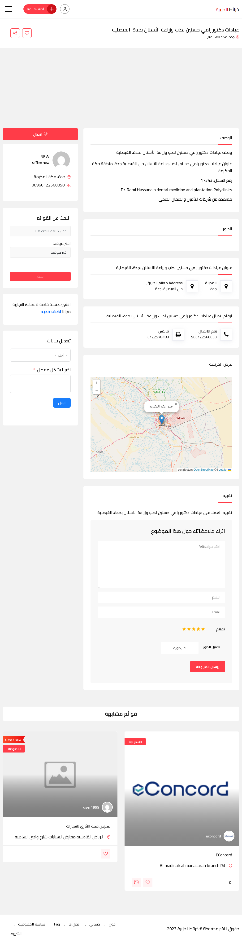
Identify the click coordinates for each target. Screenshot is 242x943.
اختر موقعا (61, 243)
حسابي (94, 924)
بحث (40, 276)
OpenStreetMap (204, 469)
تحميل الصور (211, 647)
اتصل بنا (75, 924)
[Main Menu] (9, 9)
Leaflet (225, 469)
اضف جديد (51, 311)
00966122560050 (51, 185)
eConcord (224, 855)
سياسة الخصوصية (31, 924)
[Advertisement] (121, 93)
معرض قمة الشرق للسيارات (88, 826)
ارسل (62, 402)
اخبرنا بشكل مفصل (54, 369)
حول (112, 924)
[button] (162, 420)
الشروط (16, 933)
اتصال (40, 134)
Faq (57, 924)
